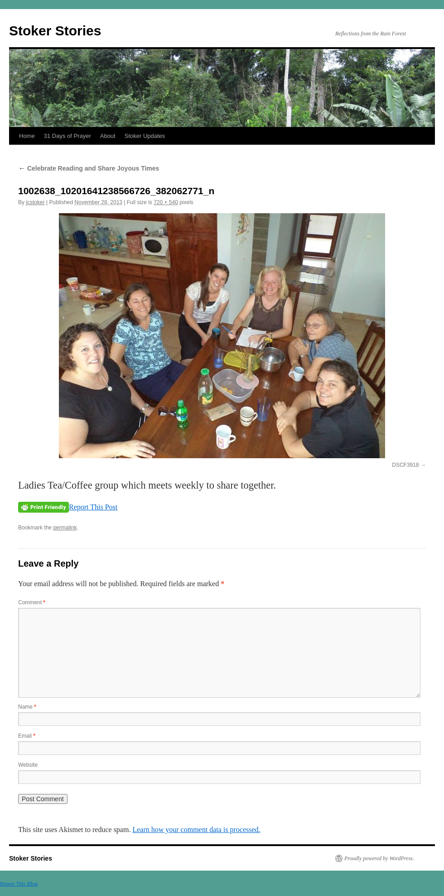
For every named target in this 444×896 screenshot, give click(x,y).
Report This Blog (19, 884)
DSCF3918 (405, 465)
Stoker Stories (55, 30)
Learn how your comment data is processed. (196, 829)
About (108, 135)
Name (27, 707)
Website (28, 765)
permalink (65, 527)
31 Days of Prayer (67, 135)
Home (27, 135)
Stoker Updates (145, 135)
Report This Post (93, 507)
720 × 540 (166, 202)
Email (26, 736)
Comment (31, 602)
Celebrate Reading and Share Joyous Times (88, 168)
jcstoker (35, 202)
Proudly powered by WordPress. (379, 858)
